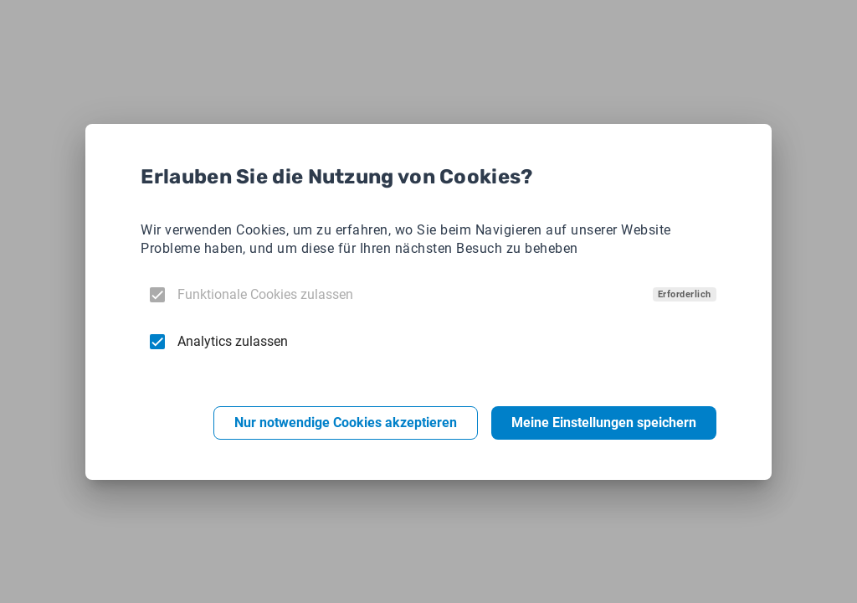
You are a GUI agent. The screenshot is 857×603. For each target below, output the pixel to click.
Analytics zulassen (232, 341)
